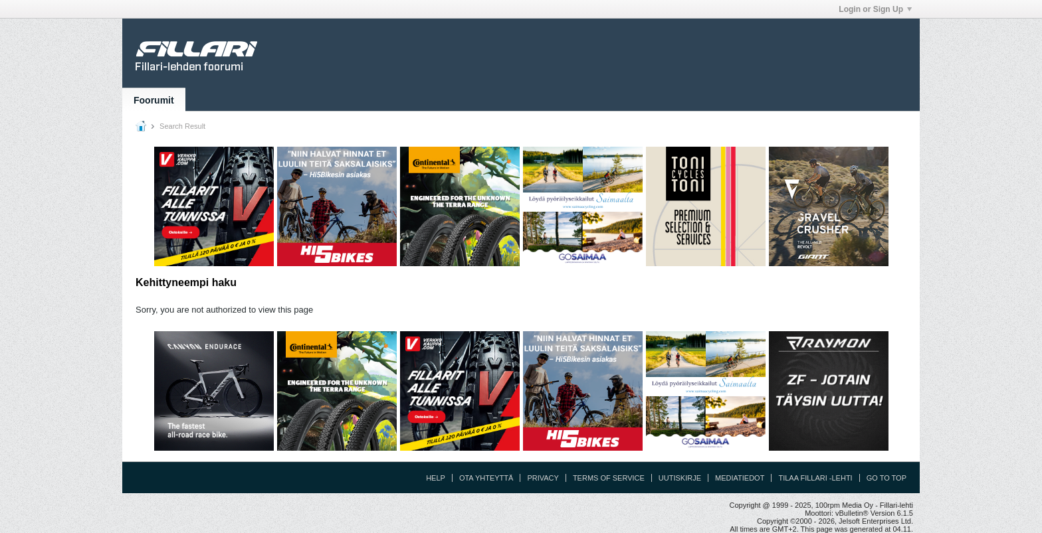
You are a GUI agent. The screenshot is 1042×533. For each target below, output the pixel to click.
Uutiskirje (680, 478)
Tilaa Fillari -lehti (815, 478)
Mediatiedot (739, 478)
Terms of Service (609, 478)
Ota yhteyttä (486, 478)
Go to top (886, 478)
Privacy (542, 478)
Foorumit (154, 100)
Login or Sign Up (875, 9)
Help (435, 478)
